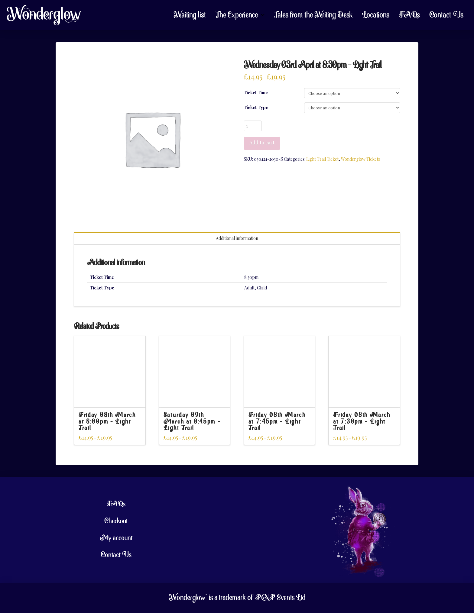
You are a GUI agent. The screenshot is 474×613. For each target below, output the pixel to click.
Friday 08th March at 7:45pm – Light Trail (277, 422)
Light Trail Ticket (322, 159)
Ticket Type (256, 107)
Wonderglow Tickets (360, 159)
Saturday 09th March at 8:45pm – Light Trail (192, 422)
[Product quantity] (253, 126)
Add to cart (261, 142)
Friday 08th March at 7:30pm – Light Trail (362, 422)
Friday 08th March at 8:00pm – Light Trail (107, 422)
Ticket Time (256, 92)
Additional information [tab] (237, 238)
